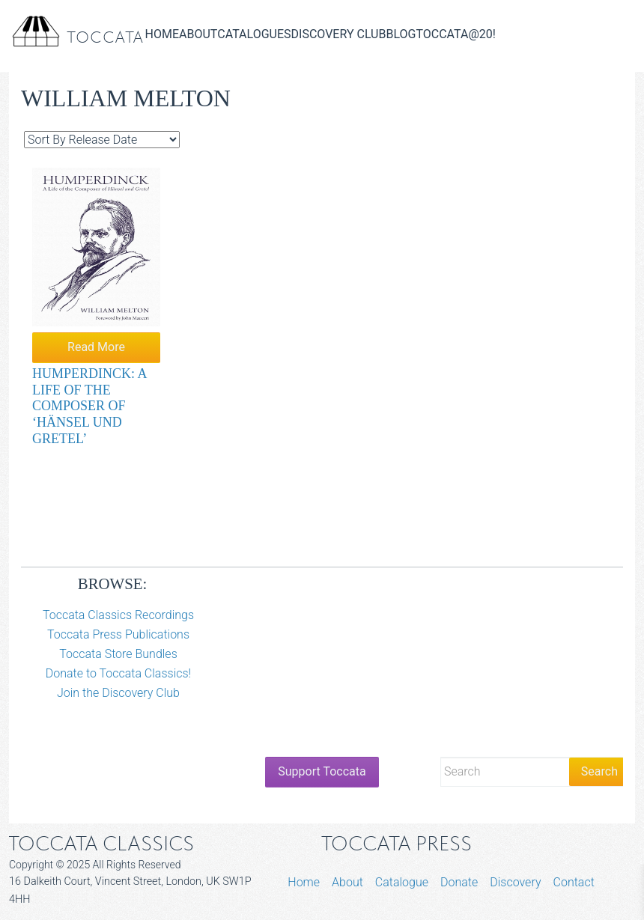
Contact (574, 882)
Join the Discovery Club (118, 693)
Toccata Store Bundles (118, 654)
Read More (96, 347)
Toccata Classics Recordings (118, 615)
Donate (459, 882)
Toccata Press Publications (118, 634)
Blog (401, 34)
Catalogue (401, 882)
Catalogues (254, 34)
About (198, 34)
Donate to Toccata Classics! (118, 673)
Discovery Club (338, 34)
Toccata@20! (455, 34)
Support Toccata (321, 771)
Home (162, 34)
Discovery (515, 882)
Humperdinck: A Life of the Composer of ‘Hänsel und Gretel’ (89, 405)
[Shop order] (102, 139)
